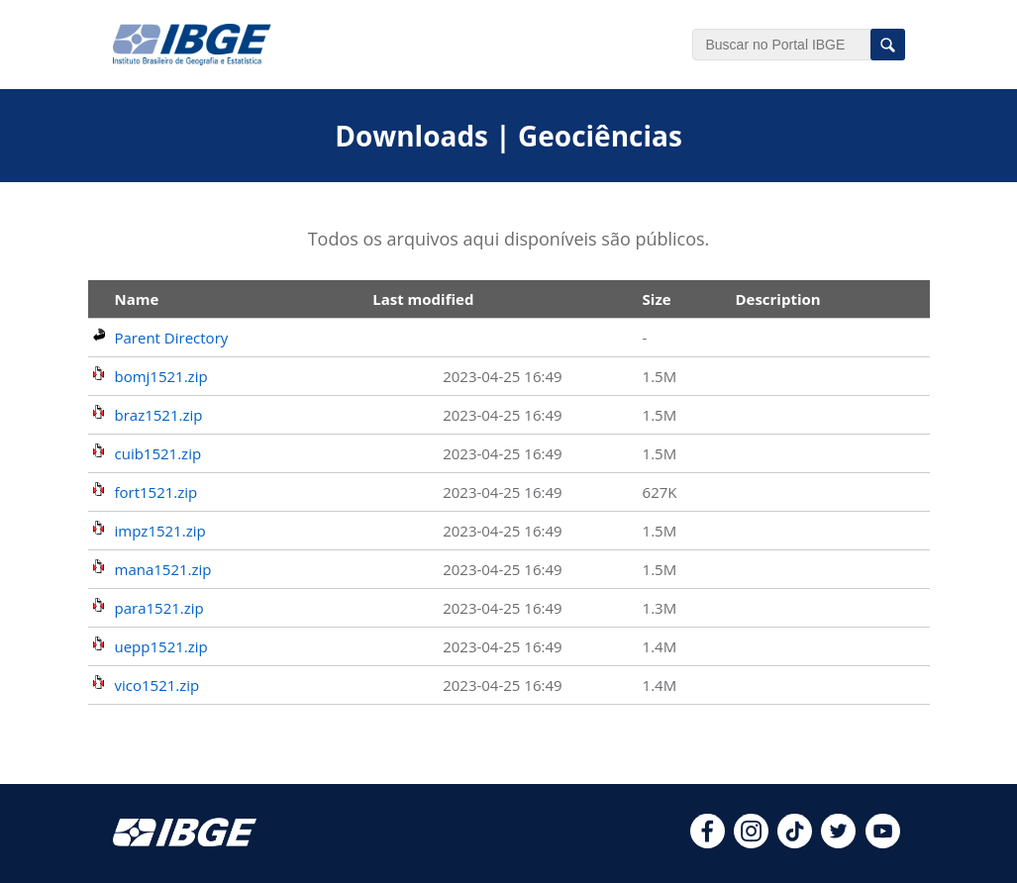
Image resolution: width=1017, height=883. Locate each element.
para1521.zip (159, 608)
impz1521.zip (160, 530)
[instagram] (751, 842)
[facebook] (707, 842)
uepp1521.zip (161, 646)
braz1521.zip (159, 415)
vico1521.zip (157, 685)
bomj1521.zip (161, 376)
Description (777, 299)
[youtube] (882, 842)
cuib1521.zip (158, 453)
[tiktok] (794, 842)
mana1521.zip (163, 569)
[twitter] (838, 842)
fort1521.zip (156, 492)
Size (657, 299)
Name (137, 299)
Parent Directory (172, 337)
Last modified (422, 299)
